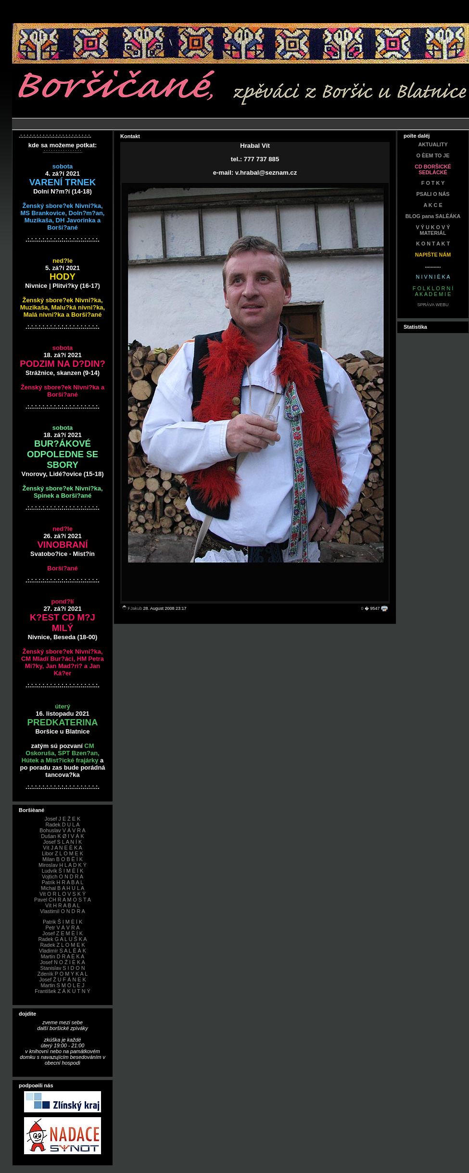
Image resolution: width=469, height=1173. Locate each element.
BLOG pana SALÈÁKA (433, 216)
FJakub (135, 608)
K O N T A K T (433, 243)
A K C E (432, 205)
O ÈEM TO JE (433, 155)
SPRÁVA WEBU (433, 304)
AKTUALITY (432, 144)
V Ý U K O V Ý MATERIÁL (433, 230)
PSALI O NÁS (433, 194)
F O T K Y (432, 183)
